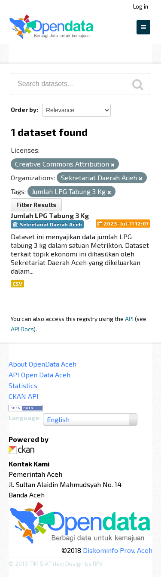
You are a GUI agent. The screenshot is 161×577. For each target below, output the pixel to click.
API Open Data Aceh (39, 374)
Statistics (23, 385)
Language (24, 417)
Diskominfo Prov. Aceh (117, 550)
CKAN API (24, 396)
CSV (17, 284)
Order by (23, 109)
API (129, 318)
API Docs (22, 329)
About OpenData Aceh (42, 364)
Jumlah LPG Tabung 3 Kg (50, 215)
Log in (140, 6)
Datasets (27, 52)
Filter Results (36, 204)
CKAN (23, 449)
